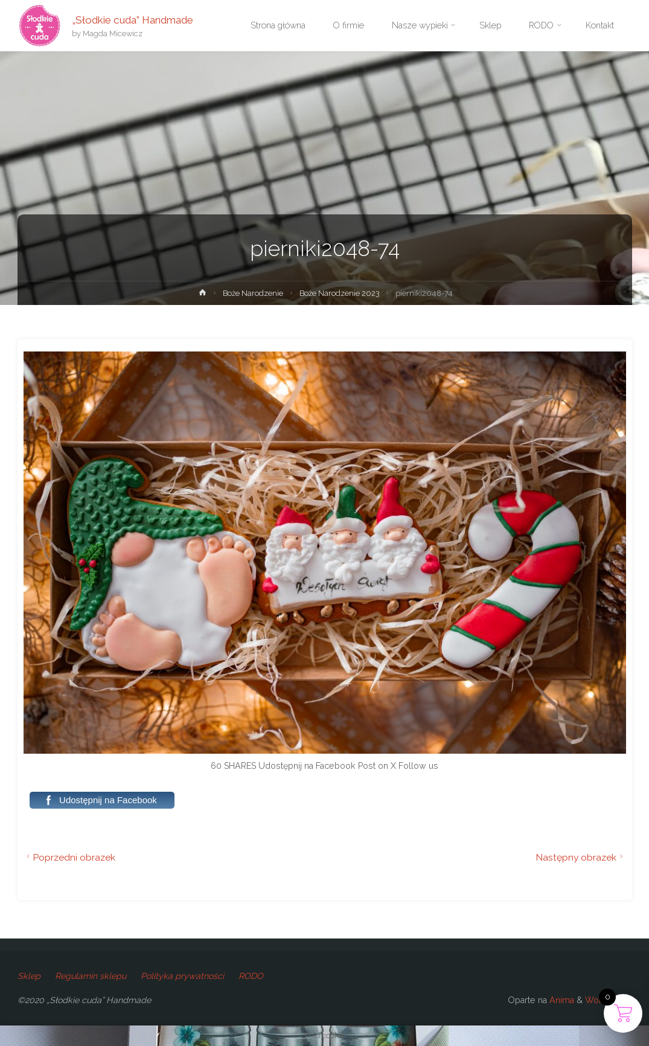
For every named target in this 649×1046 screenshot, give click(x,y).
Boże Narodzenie (253, 293)
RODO (250, 976)
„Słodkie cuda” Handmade (132, 19)
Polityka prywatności (182, 976)
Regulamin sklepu (90, 976)
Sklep (29, 976)
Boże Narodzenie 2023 (339, 293)
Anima (560, 1000)
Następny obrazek (581, 857)
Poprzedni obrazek (70, 857)
